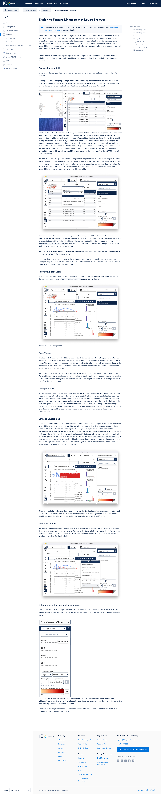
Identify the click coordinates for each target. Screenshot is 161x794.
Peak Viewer (137, 36)
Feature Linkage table (139, 30)
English (140, 790)
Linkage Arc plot (138, 39)
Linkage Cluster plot (138, 42)
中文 (146, 790)
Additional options (139, 45)
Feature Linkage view (139, 33)
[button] (30, 38)
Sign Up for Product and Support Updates (133, 749)
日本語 (153, 790)
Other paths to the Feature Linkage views (142, 49)
